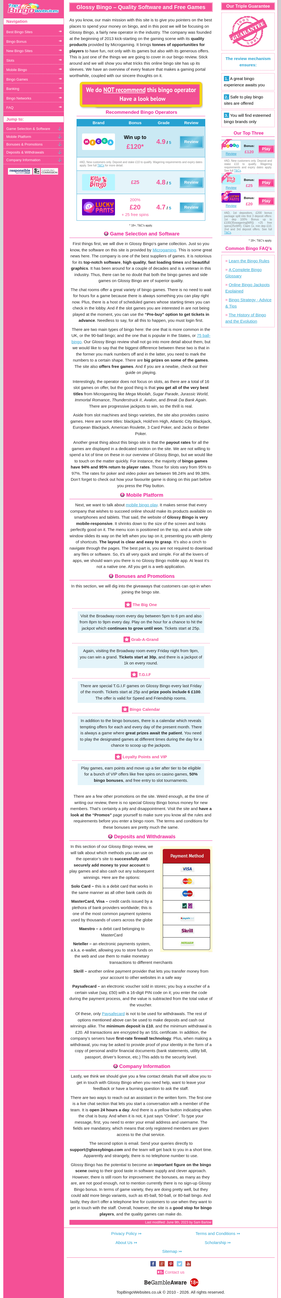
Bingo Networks (18, 98)
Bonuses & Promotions (24, 144)
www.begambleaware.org (165, 1281)
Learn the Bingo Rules (249, 261)
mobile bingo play (142, 504)
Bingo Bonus (16, 41)
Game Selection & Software (28, 129)
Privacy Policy (124, 1233)
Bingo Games (17, 79)
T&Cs (100, 165)
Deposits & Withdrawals (25, 152)
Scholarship (215, 1242)
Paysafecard (113, 1013)
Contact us (175, 1272)
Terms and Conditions (215, 1233)
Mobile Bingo (16, 70)
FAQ (9, 108)
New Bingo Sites (19, 51)
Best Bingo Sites (19, 32)
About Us (124, 1242)
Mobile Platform (18, 137)
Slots (10, 60)
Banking (12, 89)
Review (191, 141)
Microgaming (164, 250)
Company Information (23, 160)
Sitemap (169, 1251)
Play (266, 148)
